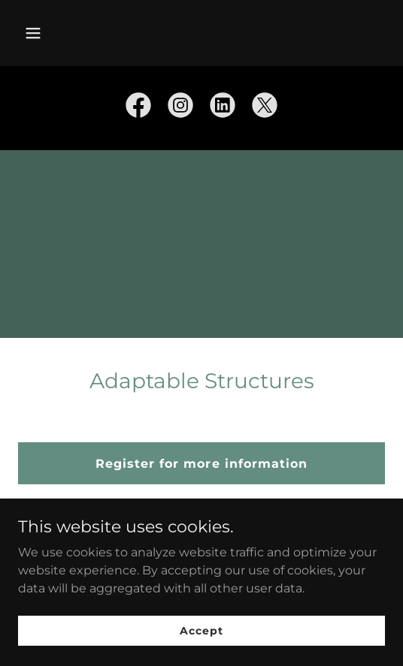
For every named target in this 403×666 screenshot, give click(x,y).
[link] (138, 108)
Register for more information (201, 464)
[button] (60, 33)
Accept (201, 630)
